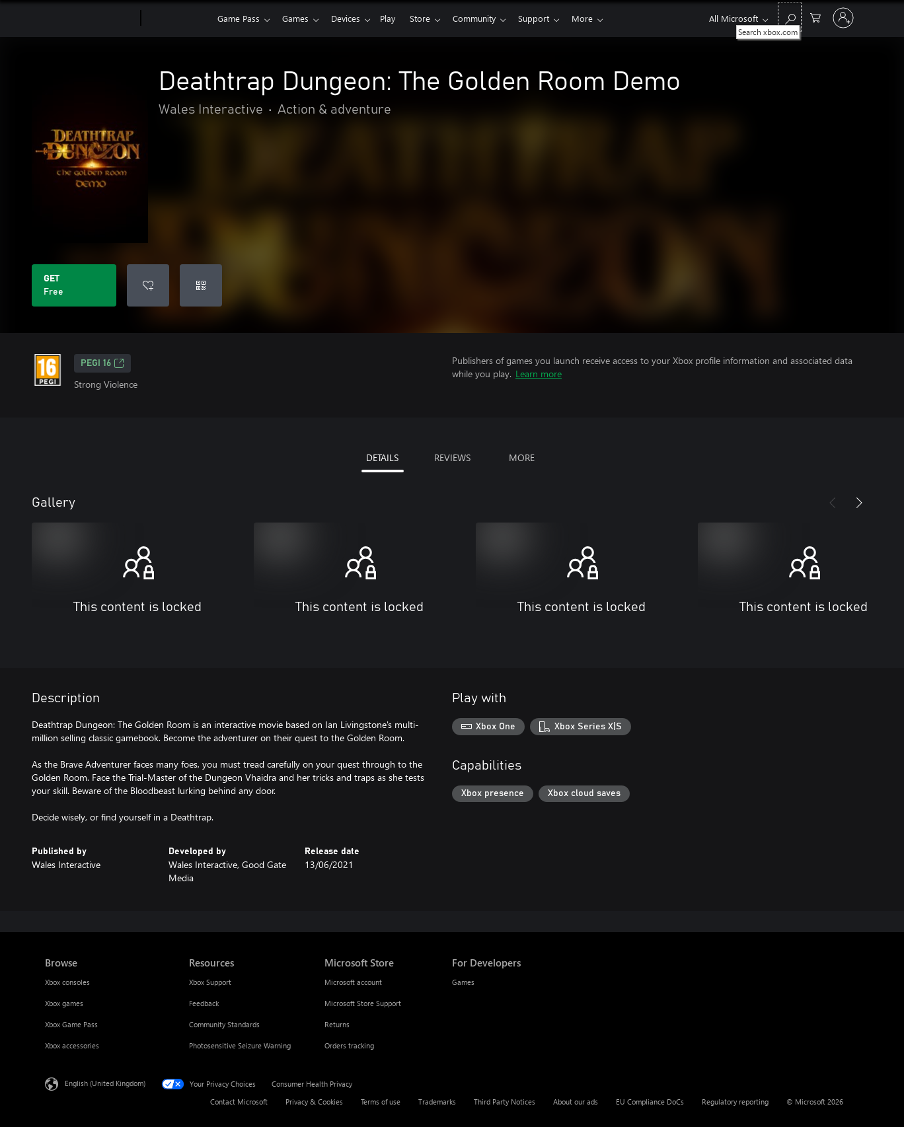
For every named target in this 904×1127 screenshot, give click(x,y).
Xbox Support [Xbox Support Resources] (210, 982)
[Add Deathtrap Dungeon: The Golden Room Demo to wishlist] (148, 285)
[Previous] (832, 502)
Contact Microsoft (239, 1101)
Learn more (538, 373)
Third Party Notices (504, 1101)
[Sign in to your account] (843, 18)
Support (549, 18)
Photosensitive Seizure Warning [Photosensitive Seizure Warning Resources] (240, 1045)
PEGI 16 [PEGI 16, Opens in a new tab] (102, 363)
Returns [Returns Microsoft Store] (337, 1024)
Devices (350, 18)
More (600, 18)
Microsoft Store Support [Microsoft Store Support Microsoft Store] (362, 1003)
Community (487, 18)
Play (395, 18)
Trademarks (437, 1101)
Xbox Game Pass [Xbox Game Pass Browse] (71, 1024)
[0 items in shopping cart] (815, 16)
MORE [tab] (522, 457)
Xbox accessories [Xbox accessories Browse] (72, 1045)
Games (298, 18)
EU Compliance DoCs (650, 1101)
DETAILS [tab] (382, 457)
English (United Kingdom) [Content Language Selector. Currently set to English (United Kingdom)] (105, 1083)
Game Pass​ (238, 18)
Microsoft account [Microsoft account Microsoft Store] (353, 982)
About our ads (575, 1101)
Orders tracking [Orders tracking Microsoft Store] (349, 1045)
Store (430, 18)
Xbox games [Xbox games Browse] (64, 1003)
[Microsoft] (90, 18)
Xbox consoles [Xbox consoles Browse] (67, 982)
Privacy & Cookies (314, 1101)
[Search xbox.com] (790, 17)
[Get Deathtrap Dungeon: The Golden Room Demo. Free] (74, 285)
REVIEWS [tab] (452, 457)
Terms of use (380, 1101)
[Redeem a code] (201, 285)
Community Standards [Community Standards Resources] (224, 1024)
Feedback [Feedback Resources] (204, 1003)
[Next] (859, 502)
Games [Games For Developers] (463, 982)
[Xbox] (177, 18)
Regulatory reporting (735, 1101)
